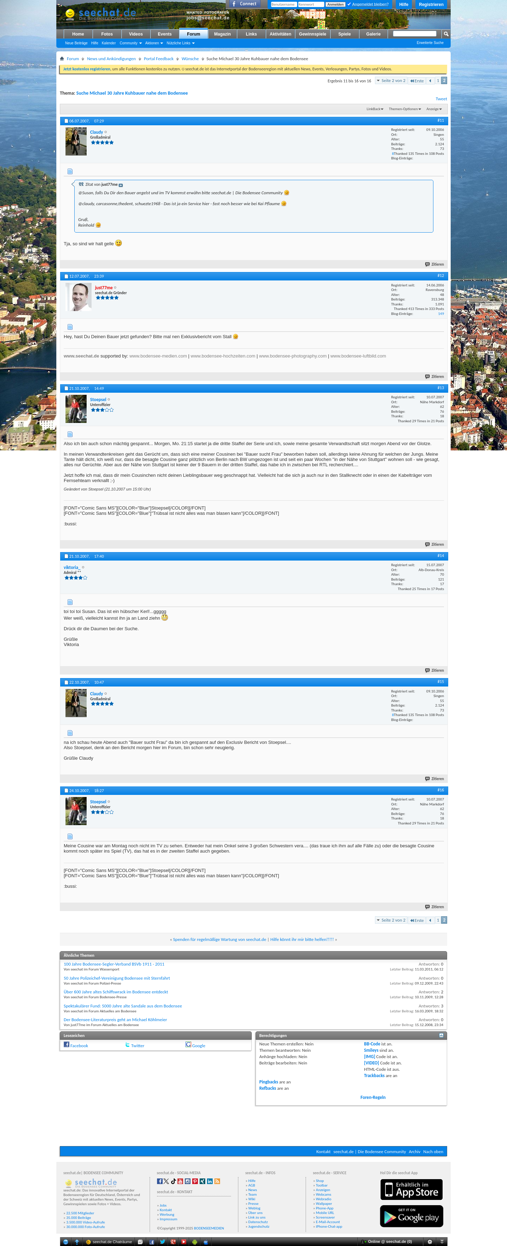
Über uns (255, 1212)
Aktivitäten (280, 34)
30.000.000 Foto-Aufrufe (85, 1227)
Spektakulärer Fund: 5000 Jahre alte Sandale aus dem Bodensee (123, 1005)
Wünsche (190, 58)
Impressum (168, 1219)
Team (252, 1194)
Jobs (163, 1205)
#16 (441, 790)
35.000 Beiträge (78, 1217)
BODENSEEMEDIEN (209, 1228)
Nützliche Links (178, 43)
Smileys (371, 1050)
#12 (441, 275)
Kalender (109, 43)
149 (441, 313)
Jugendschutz (258, 1226)
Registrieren (431, 4)
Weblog (254, 1208)
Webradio (323, 1199)
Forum (193, 34)
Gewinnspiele (312, 34)
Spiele (344, 34)
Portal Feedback (159, 58)
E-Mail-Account (328, 1222)
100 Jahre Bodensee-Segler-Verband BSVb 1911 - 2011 (114, 964)
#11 (441, 120)
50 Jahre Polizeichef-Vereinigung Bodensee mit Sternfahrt (117, 978)
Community (129, 43)
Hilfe (403, 4)
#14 (441, 555)
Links (251, 34)
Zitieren (435, 264)
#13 (441, 387)
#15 (441, 681)
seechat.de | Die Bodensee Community (369, 1151)
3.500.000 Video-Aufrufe (85, 1222)
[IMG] (369, 1056)
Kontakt (323, 1151)
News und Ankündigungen (111, 58)
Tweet (441, 98)
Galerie (373, 34)
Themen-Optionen (403, 109)
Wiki (251, 1199)
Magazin (222, 34)
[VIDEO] (371, 1062)
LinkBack (374, 109)
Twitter (137, 1045)
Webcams (323, 1194)
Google (198, 1045)
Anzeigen (323, 1190)
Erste (416, 80)
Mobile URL (325, 1212)
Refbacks (267, 1088)
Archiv (414, 1151)
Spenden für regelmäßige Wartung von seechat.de (219, 939)
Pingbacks (268, 1081)
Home (78, 34)
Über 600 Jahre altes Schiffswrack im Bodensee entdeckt (116, 991)
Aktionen (152, 43)
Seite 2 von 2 (394, 80)
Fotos (107, 34)
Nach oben (433, 1151)
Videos (136, 34)
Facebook (79, 1045)
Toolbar (321, 1185)
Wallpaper (324, 1203)
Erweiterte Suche (430, 43)
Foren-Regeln (373, 1097)
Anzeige (432, 109)
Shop (320, 1180)
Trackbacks (374, 1075)
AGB (251, 1185)
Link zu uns (256, 1217)
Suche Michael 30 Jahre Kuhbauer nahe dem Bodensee (132, 93)
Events (164, 34)
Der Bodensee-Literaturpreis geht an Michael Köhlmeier (115, 1019)
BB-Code (372, 1043)
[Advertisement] (253, 1125)
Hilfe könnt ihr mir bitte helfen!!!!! (302, 939)
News (252, 1190)
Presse (253, 1203)
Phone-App (324, 1208)
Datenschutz (258, 1222)
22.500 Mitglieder (80, 1213)
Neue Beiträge (76, 43)
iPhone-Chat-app (329, 1226)
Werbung (167, 1214)
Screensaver (325, 1217)
